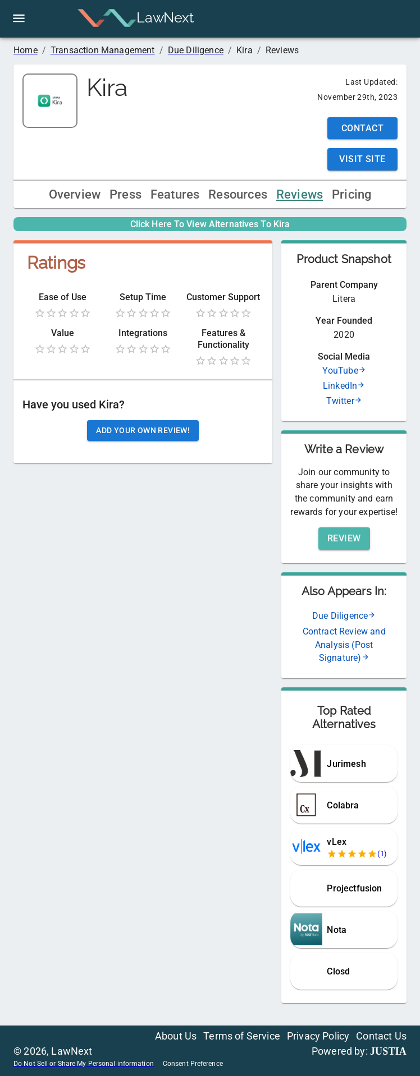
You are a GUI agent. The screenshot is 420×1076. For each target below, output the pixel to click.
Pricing (351, 194)
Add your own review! (143, 430)
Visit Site (362, 159)
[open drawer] (19, 18)
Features (174, 194)
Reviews (299, 194)
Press (125, 194)
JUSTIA (388, 1051)
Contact (362, 128)
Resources (237, 194)
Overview (75, 194)
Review (344, 538)
